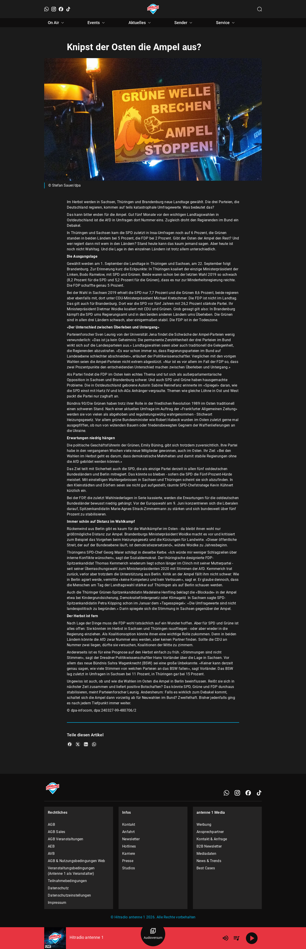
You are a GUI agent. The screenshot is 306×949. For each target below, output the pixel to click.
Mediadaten (206, 853)
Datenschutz (58, 888)
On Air (56, 22)
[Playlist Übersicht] (236, 938)
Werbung (204, 824)
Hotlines (129, 846)
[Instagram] (53, 9)
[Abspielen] (251, 938)
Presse (127, 861)
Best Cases (206, 868)
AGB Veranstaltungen (65, 839)
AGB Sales (56, 832)
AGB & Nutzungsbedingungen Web (76, 861)
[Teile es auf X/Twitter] (77, 744)
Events (96, 22)
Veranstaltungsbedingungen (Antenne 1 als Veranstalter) (71, 871)
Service (226, 22)
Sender (184, 22)
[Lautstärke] (225, 938)
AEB (51, 846)
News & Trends (209, 861)
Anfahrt (128, 832)
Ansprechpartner (210, 832)
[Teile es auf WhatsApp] (94, 744)
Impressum (57, 902)
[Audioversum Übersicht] (153, 934)
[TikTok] (68, 9)
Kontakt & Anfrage (212, 839)
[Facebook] (61, 9)
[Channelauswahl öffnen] (259, 9)
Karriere (128, 853)
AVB (51, 853)
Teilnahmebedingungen (67, 881)
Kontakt (128, 824)
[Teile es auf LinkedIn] (86, 744)
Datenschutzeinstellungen (69, 895)
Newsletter (131, 839)
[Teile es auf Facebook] (69, 744)
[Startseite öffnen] (153, 9)
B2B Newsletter (209, 846)
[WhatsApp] (46, 9)
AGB (51, 824)
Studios (128, 868)
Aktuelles (140, 22)
